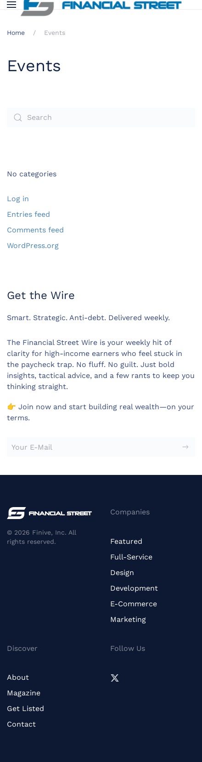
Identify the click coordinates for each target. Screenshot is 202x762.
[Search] (101, 117)
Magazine (23, 693)
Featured (126, 541)
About (18, 677)
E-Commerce (133, 603)
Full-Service (131, 557)
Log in (18, 198)
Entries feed (28, 214)
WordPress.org (33, 245)
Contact (21, 724)
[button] (11, 4)
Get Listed (25, 708)
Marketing (128, 619)
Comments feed (35, 230)
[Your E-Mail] (101, 447)
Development (134, 588)
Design (122, 572)
